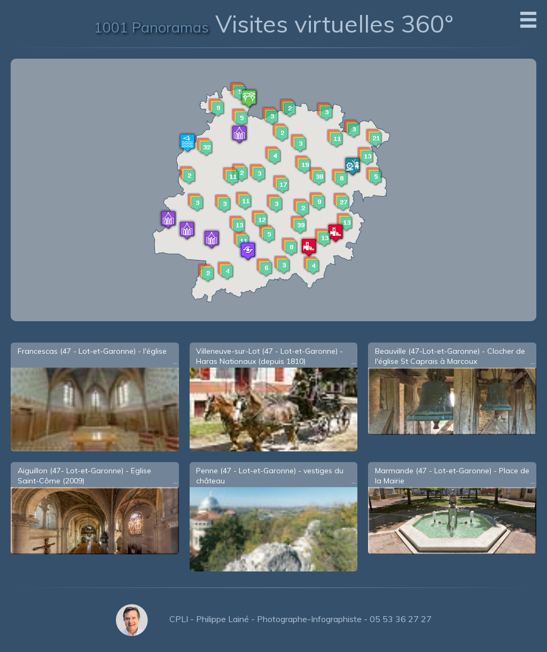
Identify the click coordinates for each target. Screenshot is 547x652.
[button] (317, 176)
